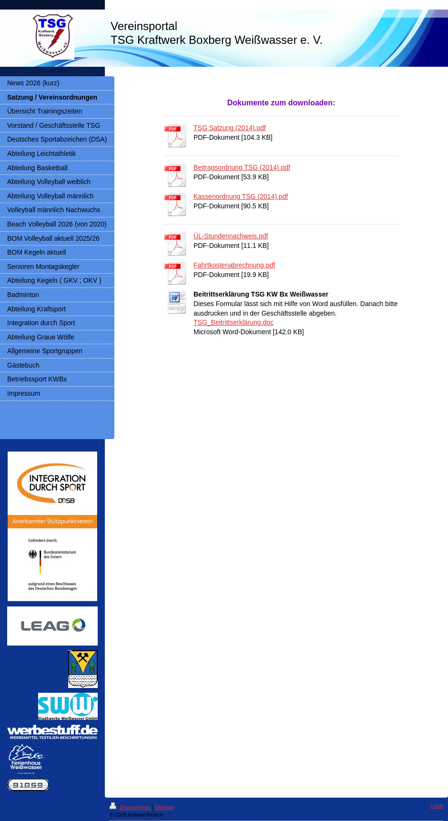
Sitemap (163, 807)
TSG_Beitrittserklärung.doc (233, 322)
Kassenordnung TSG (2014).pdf (240, 196)
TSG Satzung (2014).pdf (229, 128)
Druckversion (131, 807)
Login (436, 806)
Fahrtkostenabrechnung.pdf (234, 265)
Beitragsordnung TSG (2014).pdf (241, 167)
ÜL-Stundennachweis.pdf (230, 236)
